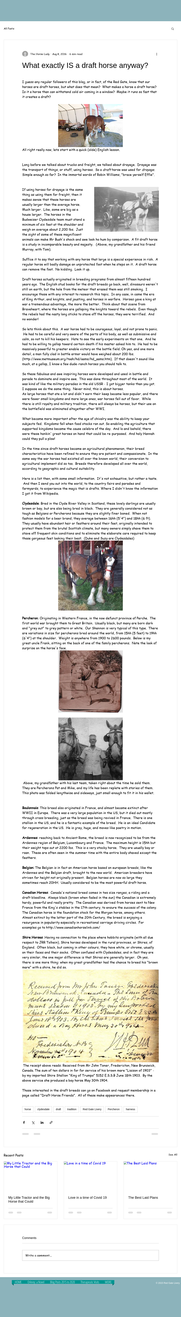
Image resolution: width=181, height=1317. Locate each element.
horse (28, 1109)
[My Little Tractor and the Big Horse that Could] (30, 1176)
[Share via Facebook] (24, 1122)
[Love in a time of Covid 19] (90, 1176)
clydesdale (43, 1109)
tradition (71, 1109)
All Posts (9, 28)
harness (130, 1109)
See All (172, 1154)
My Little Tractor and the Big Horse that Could (29, 1199)
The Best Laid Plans (143, 1197)
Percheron (114, 1109)
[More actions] (156, 54)
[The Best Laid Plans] (150, 1176)
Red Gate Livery (92, 1109)
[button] (172, 28)
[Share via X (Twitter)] (33, 1122)
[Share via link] (51, 1122)
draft (58, 1109)
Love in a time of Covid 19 (87, 1197)
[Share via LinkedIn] (42, 1122)
